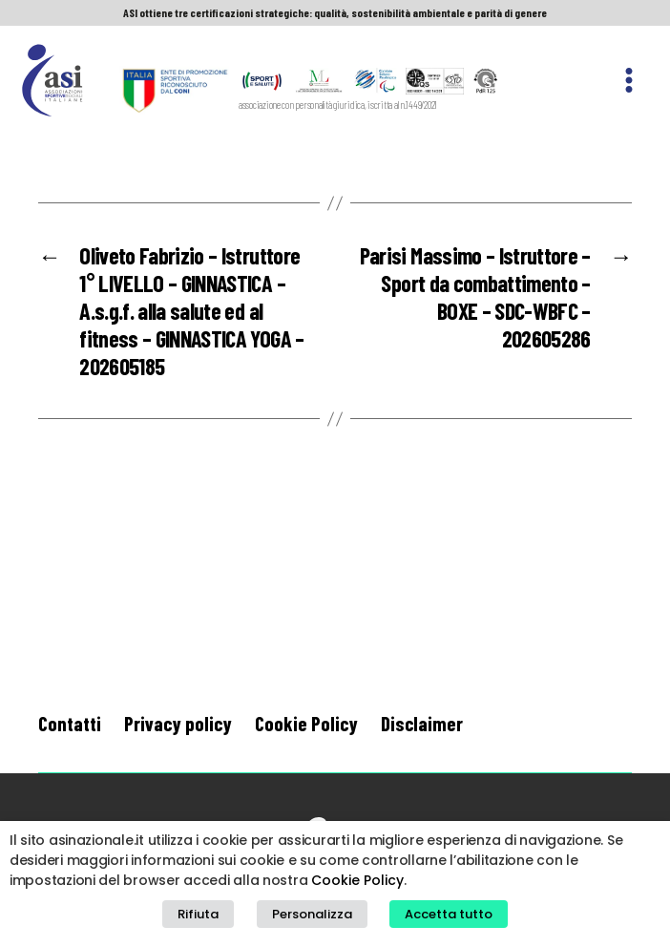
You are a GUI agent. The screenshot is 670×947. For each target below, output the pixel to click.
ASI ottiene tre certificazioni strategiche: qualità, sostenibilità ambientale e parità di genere (335, 12)
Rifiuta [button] (198, 914)
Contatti (69, 723)
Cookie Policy (306, 723)
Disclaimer (422, 723)
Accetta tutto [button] (448, 914)
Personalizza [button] (312, 914)
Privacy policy (178, 723)
